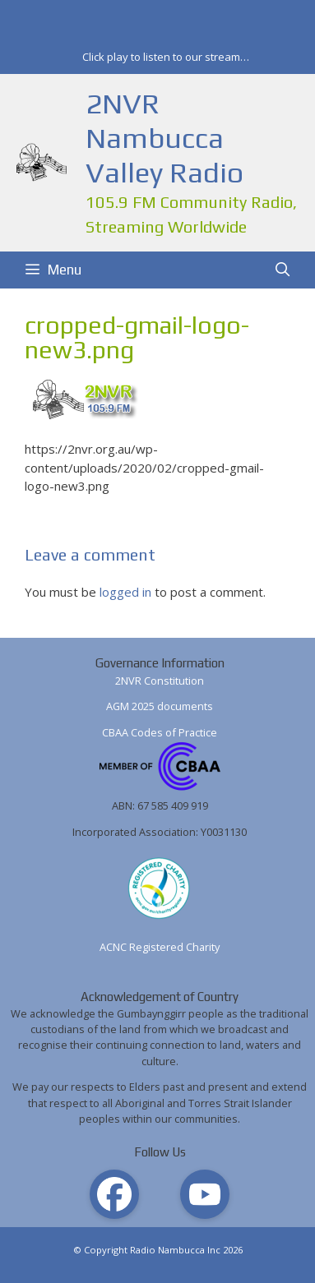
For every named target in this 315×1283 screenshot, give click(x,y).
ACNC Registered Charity (160, 946)
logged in (125, 592)
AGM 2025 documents (159, 706)
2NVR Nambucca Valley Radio (164, 137)
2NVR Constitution (159, 680)
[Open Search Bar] (282, 270)
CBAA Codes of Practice (159, 732)
